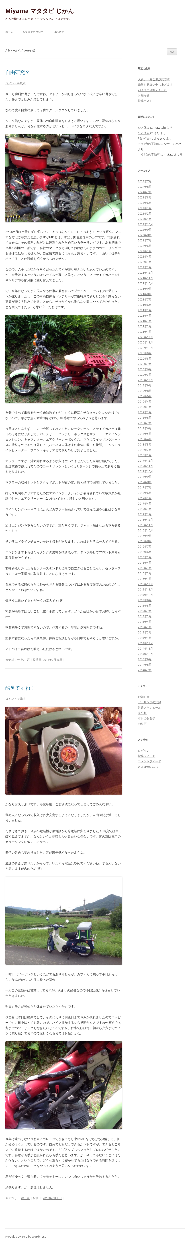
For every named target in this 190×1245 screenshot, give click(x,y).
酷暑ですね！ (20, 687)
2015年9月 (144, 600)
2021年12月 (145, 273)
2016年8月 (144, 541)
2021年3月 (144, 321)
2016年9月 (144, 536)
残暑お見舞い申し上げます (155, 85)
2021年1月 (144, 332)
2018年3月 (144, 444)
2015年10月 (145, 595)
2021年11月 (145, 278)
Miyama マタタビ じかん (39, 11)
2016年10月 (145, 530)
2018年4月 (144, 439)
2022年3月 (144, 262)
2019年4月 (144, 401)
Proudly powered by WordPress (25, 1237)
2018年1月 (144, 455)
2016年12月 (145, 520)
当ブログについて (33, 32)
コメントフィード (149, 761)
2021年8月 (144, 294)
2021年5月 (144, 310)
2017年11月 (145, 466)
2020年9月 (144, 353)
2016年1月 (144, 579)
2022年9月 (144, 230)
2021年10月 (145, 283)
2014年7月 (144, 670)
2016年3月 (144, 568)
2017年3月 (144, 509)
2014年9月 (144, 659)
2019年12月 (145, 380)
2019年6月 (144, 396)
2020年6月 (144, 369)
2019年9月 (144, 385)
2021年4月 (144, 315)
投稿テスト (145, 101)
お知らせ (143, 95)
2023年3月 (144, 208)
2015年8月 (144, 605)
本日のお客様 (146, 718)
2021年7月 (144, 299)
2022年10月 (145, 224)
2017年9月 (144, 477)
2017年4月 (144, 503)
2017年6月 (144, 493)
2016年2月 (144, 573)
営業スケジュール (149, 708)
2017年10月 (145, 471)
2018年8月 (144, 418)
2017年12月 (145, 460)
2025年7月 (144, 181)
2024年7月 (144, 192)
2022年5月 (144, 251)
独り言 (25, 660)
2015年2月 (144, 632)
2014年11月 (145, 648)
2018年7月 (144, 423)
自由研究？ (17, 72)
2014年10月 (145, 654)
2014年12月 (145, 643)
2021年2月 (144, 326)
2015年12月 (145, 584)
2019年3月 (144, 407)
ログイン (143, 750)
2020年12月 (145, 337)
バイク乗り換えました (152, 90)
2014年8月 (144, 665)
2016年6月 (144, 552)
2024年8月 (144, 187)
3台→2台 (144, 138)
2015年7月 (144, 611)
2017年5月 (144, 498)
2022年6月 (144, 246)
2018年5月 (144, 434)
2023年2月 (144, 213)
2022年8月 (144, 235)
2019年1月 (144, 412)
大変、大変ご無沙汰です (154, 79)
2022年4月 (144, 256)
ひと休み (143, 128)
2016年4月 (144, 563)
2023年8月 (144, 197)
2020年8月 (144, 358)
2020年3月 (144, 375)
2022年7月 (144, 240)
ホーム (9, 32)
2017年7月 (144, 487)
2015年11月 (145, 589)
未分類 (142, 713)
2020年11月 (145, 342)
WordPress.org (148, 767)
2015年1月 (144, 638)
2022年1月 (144, 267)
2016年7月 (144, 546)
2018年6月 (144, 428)
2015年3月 (144, 627)
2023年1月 (144, 219)
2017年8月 (144, 482)
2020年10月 (145, 348)
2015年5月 (144, 616)
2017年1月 (144, 514)
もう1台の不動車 (149, 144)
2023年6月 (144, 203)
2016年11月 (145, 525)
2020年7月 (144, 364)
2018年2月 (144, 450)
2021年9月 (144, 289)
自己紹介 (58, 32)
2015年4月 (144, 622)
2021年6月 (144, 305)
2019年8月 (144, 391)
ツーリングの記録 (149, 702)
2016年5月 (144, 557)
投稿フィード (146, 756)
